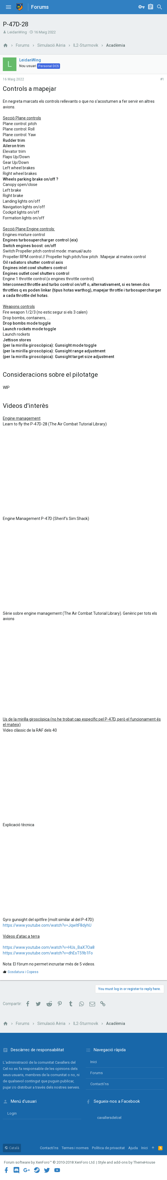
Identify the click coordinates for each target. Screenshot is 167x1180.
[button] (8, 7)
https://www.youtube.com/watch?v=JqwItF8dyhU (47, 925)
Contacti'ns (99, 1084)
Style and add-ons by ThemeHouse (126, 1162)
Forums (96, 1073)
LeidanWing (17, 32)
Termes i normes (75, 1148)
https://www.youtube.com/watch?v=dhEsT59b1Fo (48, 953)
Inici (93, 1062)
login (12, 1113)
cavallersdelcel (109, 1117)
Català (12, 1148)
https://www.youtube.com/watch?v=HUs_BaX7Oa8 (49, 947)
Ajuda (133, 1148)
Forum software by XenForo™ (49, 1162)
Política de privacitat (108, 1148)
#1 (162, 79)
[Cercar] (159, 7)
